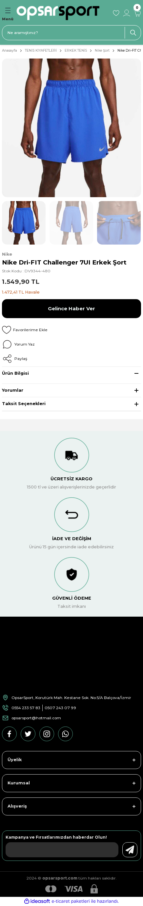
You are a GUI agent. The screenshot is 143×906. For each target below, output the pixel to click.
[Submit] (129, 849)
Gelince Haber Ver (71, 308)
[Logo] (62, 13)
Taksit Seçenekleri (24, 403)
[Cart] (137, 13)
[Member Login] (127, 13)
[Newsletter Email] (62, 849)
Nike (7, 254)
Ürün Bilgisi (15, 373)
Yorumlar (12, 390)
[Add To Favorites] (71, 329)
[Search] (71, 32)
